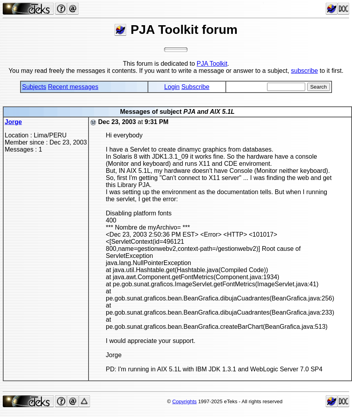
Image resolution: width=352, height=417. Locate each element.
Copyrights (184, 401)
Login (172, 86)
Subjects (34, 86)
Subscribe (195, 86)
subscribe (304, 70)
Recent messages (73, 86)
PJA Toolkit (212, 63)
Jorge (13, 122)
